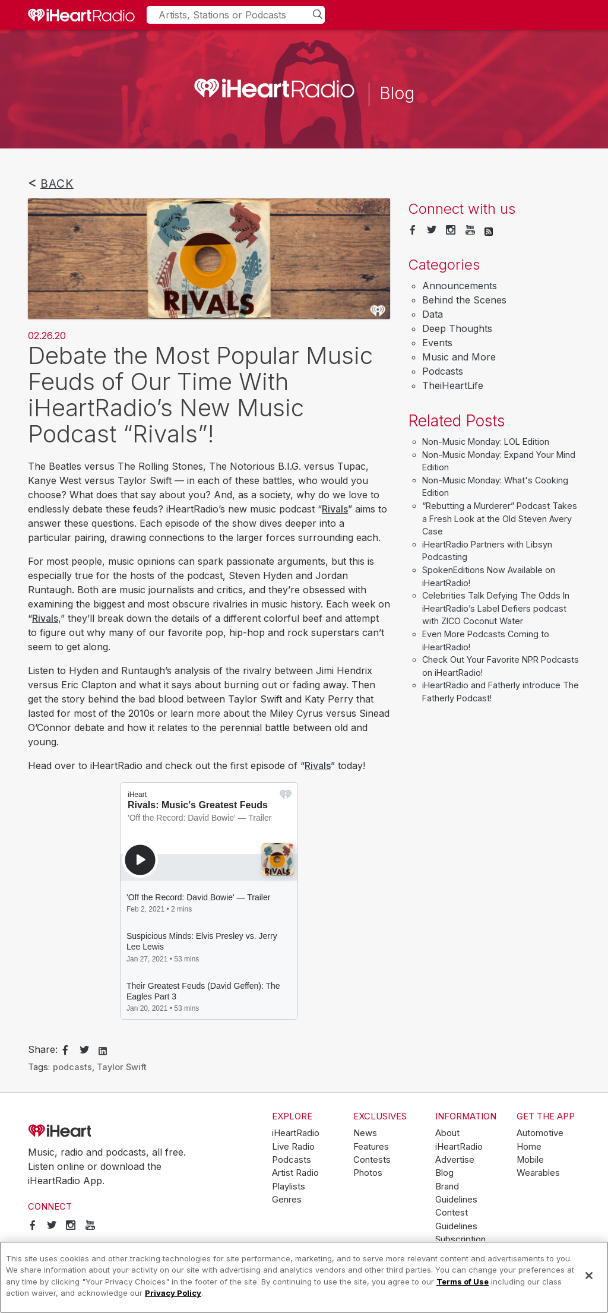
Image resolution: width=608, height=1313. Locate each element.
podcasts (72, 1067)
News (365, 1133)
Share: (43, 1049)
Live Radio (293, 1146)
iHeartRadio (93, 1131)
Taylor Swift (122, 1067)
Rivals (335, 509)
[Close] (589, 1276)
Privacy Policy (173, 1293)
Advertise (454, 1159)
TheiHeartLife (452, 385)
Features (371, 1146)
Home (529, 1146)
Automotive (540, 1133)
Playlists (288, 1186)
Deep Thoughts (457, 328)
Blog (444, 1173)
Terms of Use (462, 1281)
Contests (372, 1159)
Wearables (538, 1173)
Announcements (459, 286)
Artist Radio (295, 1173)
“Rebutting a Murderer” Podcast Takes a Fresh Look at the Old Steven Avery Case (499, 518)
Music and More (459, 357)
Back (57, 183)
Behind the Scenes (464, 300)
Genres (287, 1199)
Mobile (530, 1159)
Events (437, 343)
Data (432, 314)
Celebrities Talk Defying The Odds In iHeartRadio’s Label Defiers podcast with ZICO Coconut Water (495, 608)
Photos (367, 1173)
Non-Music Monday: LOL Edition (485, 441)
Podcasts (442, 371)
